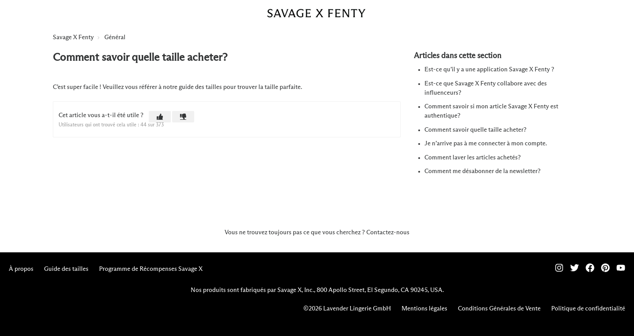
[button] (160, 116)
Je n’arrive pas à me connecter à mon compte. (485, 143)
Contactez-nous (387, 232)
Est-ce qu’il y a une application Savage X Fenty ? (489, 69)
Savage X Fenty (73, 37)
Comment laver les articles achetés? (472, 158)
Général (114, 37)
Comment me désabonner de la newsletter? (482, 171)
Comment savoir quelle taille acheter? (475, 130)
